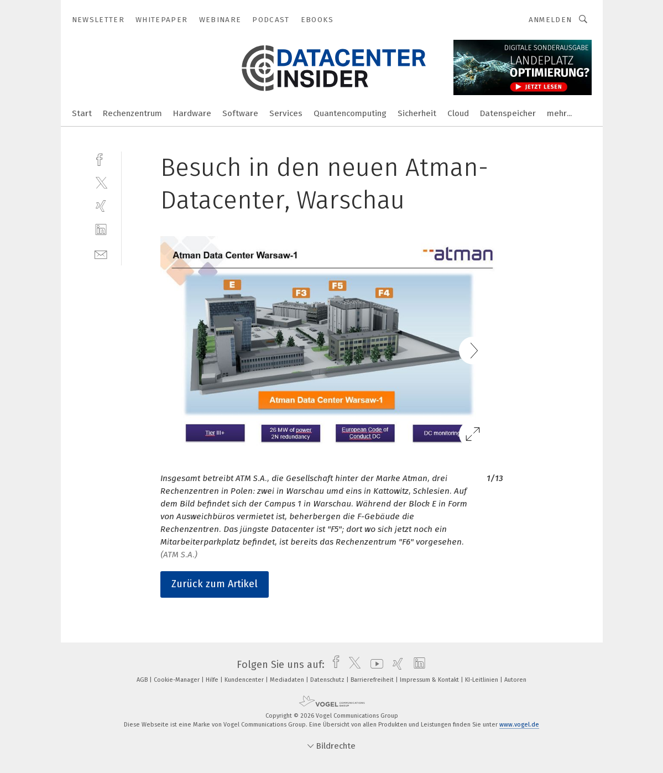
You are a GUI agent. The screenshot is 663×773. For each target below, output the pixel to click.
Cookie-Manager (177, 679)
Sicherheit (417, 113)
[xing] (101, 206)
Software (240, 113)
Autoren (515, 679)
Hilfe (213, 679)
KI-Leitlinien (482, 679)
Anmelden (550, 19)
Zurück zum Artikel (214, 584)
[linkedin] (101, 230)
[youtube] (374, 665)
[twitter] (101, 182)
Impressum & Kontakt (430, 679)
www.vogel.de (519, 724)
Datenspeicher (508, 113)
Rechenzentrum (132, 113)
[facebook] (101, 158)
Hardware (192, 113)
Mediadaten (288, 679)
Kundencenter (245, 679)
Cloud (458, 113)
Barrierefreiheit (373, 679)
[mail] (101, 253)
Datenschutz (328, 679)
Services (285, 113)
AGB (143, 679)
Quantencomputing (350, 113)
